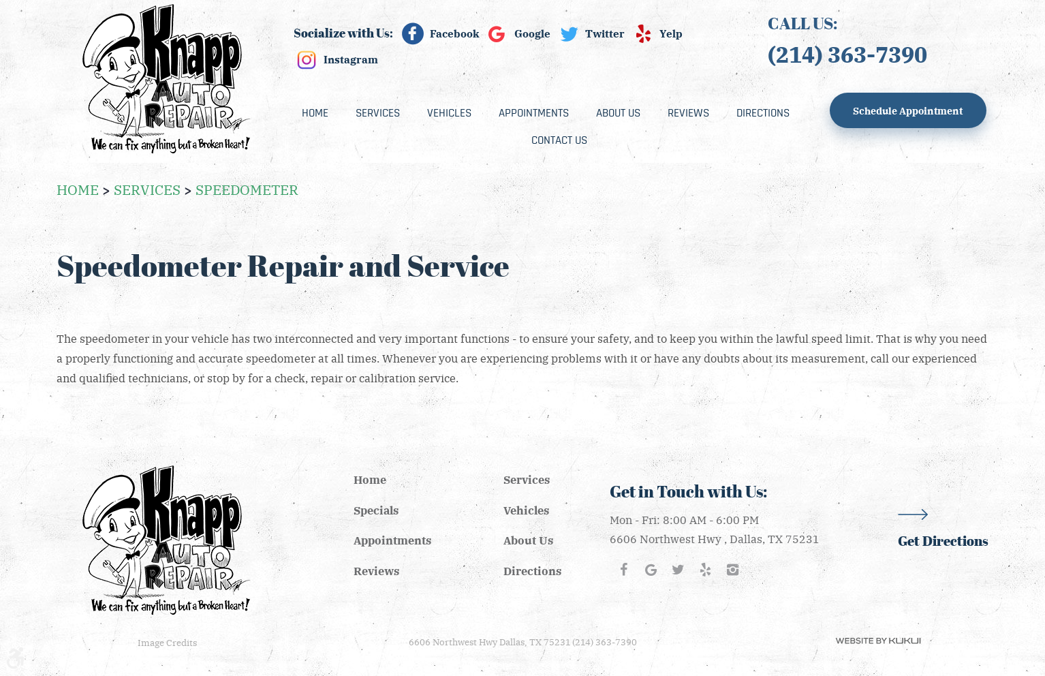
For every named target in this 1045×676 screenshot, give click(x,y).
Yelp (671, 33)
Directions (763, 113)
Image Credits (167, 642)
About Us (618, 113)
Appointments (534, 113)
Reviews (688, 113)
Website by (878, 641)
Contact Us (559, 140)
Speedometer (247, 188)
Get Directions (943, 541)
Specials (376, 510)
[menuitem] (315, 113)
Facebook (455, 33)
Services (378, 113)
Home (315, 113)
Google (532, 33)
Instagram (351, 59)
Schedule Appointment (908, 110)
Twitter (605, 33)
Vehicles (449, 113)
